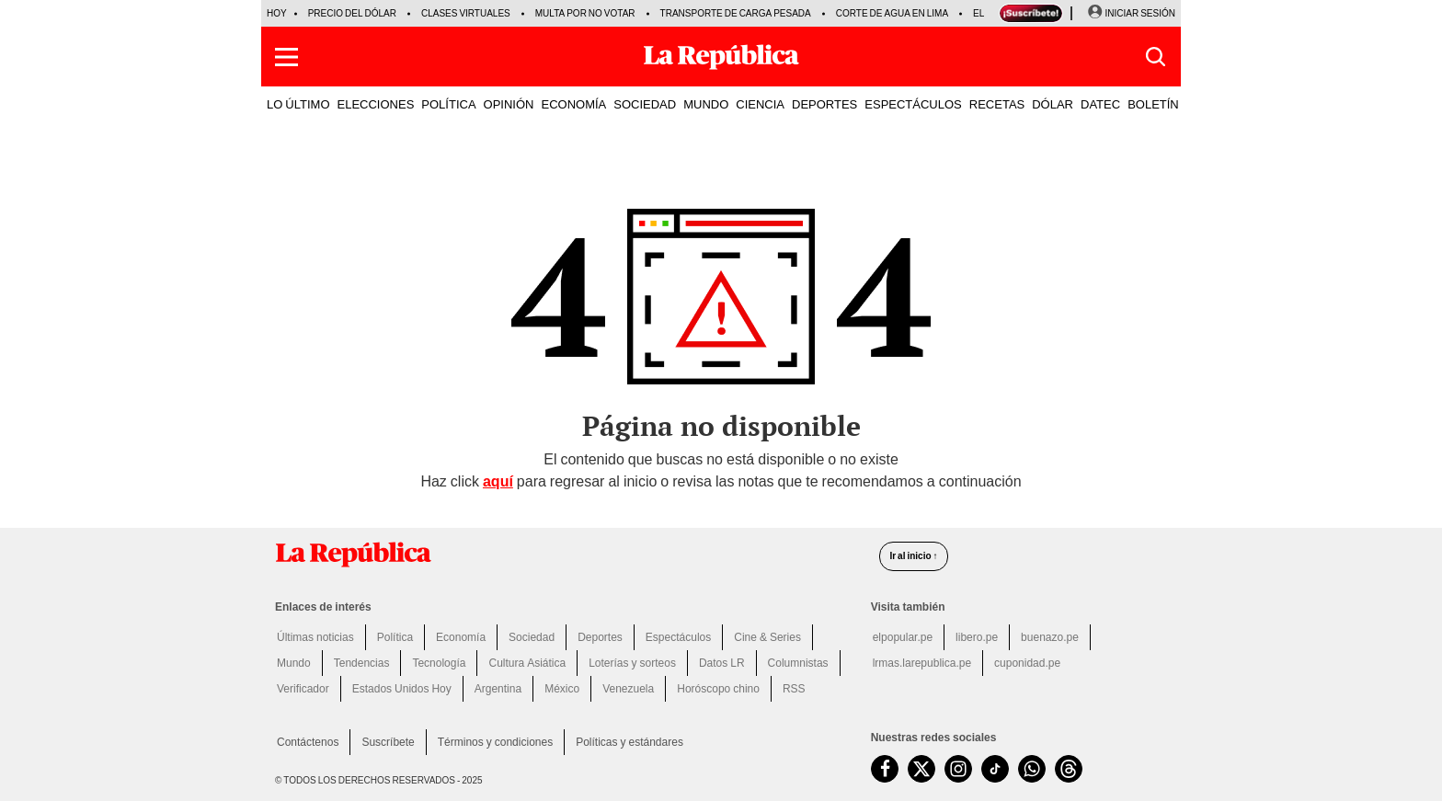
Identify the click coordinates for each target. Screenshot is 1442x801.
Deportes (600, 637)
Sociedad (532, 637)
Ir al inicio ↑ (913, 556)
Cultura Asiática (527, 663)
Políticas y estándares (629, 742)
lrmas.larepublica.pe (922, 663)
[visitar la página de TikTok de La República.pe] (995, 769)
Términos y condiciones (495, 742)
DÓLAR (1052, 103)
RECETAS (996, 103)
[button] (286, 57)
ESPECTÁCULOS (912, 103)
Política (395, 637)
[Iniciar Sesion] (1131, 13)
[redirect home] (566, 554)
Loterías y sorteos (632, 663)
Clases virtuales (465, 13)
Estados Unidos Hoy (402, 688)
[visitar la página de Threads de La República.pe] (1068, 769)
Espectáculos (678, 637)
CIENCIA (760, 103)
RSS (794, 688)
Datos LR (722, 663)
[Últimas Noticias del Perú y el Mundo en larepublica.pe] (721, 57)
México (561, 688)
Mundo (294, 663)
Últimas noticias (315, 637)
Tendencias (362, 663)
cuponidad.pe (1027, 663)
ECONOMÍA (573, 103)
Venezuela (628, 688)
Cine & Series (767, 637)
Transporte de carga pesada (735, 13)
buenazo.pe (1050, 637)
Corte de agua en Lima (892, 13)
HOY (277, 13)
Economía (461, 637)
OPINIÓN (509, 103)
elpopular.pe (903, 637)
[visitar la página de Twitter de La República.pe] (921, 769)
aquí (498, 481)
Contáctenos (307, 742)
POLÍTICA (448, 103)
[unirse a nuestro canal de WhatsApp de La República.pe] (1032, 769)
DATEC (1100, 103)
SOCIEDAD (644, 103)
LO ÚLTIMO (298, 103)
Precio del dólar (352, 13)
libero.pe (977, 637)
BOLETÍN (1153, 103)
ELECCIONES (376, 103)
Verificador (303, 688)
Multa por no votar (585, 13)
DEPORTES (824, 103)
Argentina (498, 688)
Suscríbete (387, 742)
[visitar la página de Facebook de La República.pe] (884, 769)
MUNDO (705, 103)
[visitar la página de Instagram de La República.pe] (958, 769)
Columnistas (798, 663)
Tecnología (438, 663)
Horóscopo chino (718, 688)
